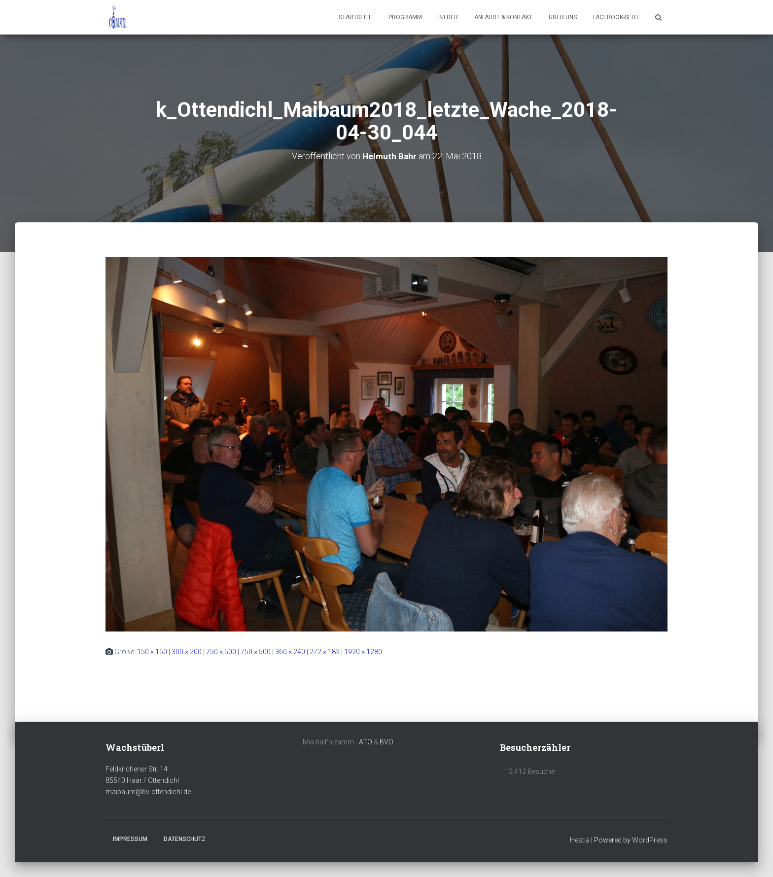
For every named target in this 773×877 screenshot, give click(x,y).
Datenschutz (185, 839)
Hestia (580, 840)
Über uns (563, 17)
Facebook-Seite (616, 17)
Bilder (448, 17)
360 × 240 (290, 652)
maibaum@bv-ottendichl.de (148, 792)
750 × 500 (221, 652)
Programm (405, 17)
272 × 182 (325, 652)
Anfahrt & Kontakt (503, 17)
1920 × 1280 (363, 652)
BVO (386, 742)
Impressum (130, 839)
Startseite (355, 17)
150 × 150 (152, 652)
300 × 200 (187, 652)
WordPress (650, 840)
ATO (365, 742)
